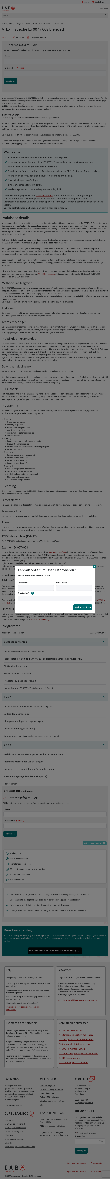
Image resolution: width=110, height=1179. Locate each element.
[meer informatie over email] (32, 593)
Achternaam (62, 582)
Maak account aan (83, 607)
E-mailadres (26, 593)
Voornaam (23, 582)
